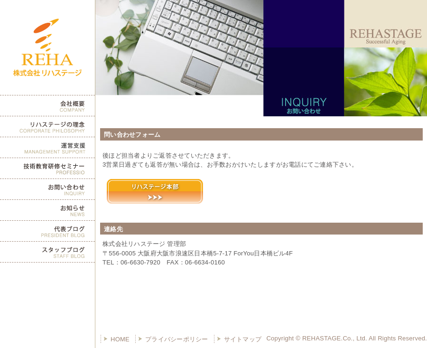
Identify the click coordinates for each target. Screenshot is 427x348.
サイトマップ (243, 339)
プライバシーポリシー (176, 339)
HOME (120, 339)
